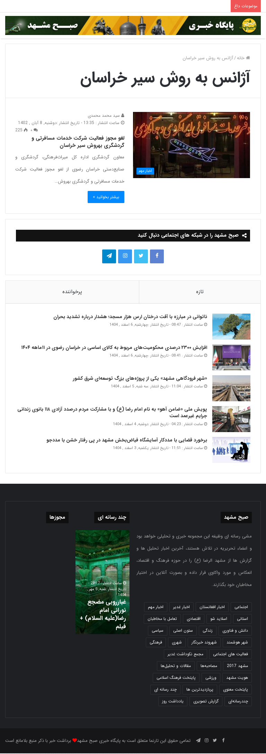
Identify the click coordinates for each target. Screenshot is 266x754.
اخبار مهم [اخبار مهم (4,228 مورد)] (155, 607)
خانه (243, 58)
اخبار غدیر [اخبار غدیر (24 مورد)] (181, 607)
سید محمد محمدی (106, 115)
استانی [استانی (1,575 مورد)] (242, 619)
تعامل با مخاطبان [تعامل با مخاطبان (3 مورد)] (162, 619)
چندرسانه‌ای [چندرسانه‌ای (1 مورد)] (238, 702)
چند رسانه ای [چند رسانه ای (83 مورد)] (165, 690)
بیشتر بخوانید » (106, 197)
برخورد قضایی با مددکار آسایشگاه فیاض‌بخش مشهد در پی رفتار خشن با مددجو (126, 440)
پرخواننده (72, 292)
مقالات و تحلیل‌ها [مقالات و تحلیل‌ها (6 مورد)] (176, 666)
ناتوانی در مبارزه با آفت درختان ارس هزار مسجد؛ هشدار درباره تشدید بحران (130, 317)
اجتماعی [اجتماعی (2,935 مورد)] (241, 607)
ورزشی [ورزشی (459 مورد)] (210, 678)
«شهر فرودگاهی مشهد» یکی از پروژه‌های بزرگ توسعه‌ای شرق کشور (139, 379)
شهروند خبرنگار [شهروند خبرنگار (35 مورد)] (204, 643)
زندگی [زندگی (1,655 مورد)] (208, 631)
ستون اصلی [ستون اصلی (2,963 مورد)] (183, 631)
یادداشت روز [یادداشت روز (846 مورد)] (173, 702)
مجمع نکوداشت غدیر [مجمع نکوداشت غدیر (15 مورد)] (185, 654)
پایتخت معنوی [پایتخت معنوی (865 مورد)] (235, 690)
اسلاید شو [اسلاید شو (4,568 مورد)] (218, 619)
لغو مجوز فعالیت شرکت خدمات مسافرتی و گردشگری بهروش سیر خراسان (78, 142)
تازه (200, 292)
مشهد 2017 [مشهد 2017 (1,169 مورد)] (237, 666)
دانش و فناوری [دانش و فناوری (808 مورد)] (235, 631)
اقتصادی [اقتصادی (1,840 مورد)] (194, 619)
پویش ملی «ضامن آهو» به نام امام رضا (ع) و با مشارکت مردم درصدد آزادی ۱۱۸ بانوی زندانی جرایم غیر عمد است (112, 413)
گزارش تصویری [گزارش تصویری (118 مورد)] (206, 702)
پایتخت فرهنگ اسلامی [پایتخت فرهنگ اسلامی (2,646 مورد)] (176, 678)
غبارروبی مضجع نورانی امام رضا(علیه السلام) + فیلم (105, 615)
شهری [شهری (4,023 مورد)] (177, 643)
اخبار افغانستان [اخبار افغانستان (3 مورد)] (212, 607)
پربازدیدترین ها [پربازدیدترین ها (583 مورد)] (199, 690)
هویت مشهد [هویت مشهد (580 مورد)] (237, 678)
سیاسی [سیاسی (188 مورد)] (157, 631)
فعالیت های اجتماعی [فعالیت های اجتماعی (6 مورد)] (230, 654)
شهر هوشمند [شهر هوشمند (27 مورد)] (237, 643)
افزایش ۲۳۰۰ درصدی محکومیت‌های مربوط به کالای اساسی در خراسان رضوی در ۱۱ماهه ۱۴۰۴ (113, 348)
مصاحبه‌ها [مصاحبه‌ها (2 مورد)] (209, 666)
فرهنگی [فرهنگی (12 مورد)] (156, 643)
